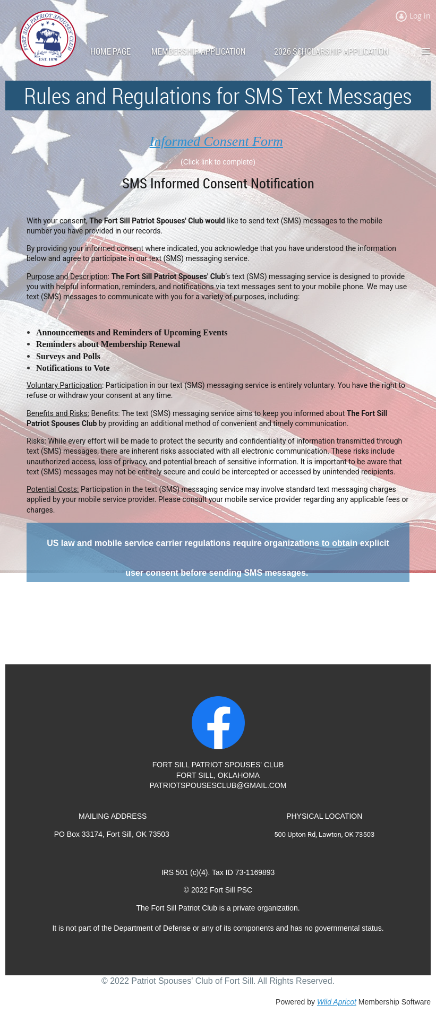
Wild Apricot (336, 1002)
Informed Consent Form (216, 141)
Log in (420, 16)
